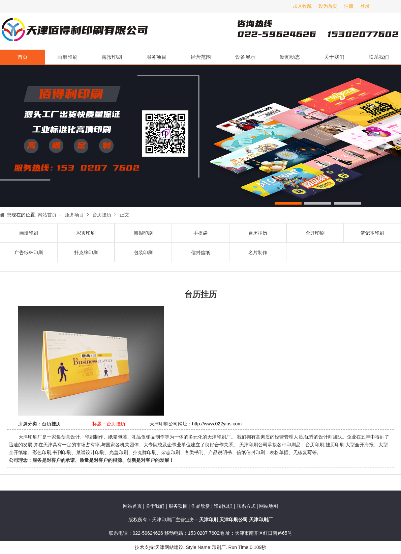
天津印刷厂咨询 (306, 31)
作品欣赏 (201, 506)
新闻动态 (290, 57)
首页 (23, 57)
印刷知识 (224, 506)
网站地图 (268, 506)
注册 (348, 6)
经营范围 (201, 57)
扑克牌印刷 (86, 252)
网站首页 (47, 214)
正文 (124, 214)
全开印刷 (315, 233)
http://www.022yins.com (217, 423)
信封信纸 (200, 252)
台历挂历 (101, 214)
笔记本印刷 (372, 233)
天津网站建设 (169, 547)
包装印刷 (143, 252)
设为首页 (327, 6)
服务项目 (156, 57)
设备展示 (245, 57)
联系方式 (246, 506)
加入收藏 (302, 6)
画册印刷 (67, 57)
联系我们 (379, 57)
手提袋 (200, 233)
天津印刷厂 (74, 31)
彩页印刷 (85, 233)
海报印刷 (112, 57)
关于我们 (334, 57)
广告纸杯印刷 (28, 252)
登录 (365, 6)
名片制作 (257, 252)
